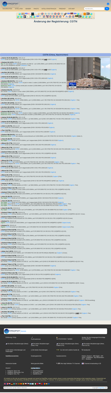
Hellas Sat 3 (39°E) (7, 179)
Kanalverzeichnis (61, 356)
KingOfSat (101, 387)
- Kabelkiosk (89, 357)
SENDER (28, 8)
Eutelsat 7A (5, 221)
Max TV (3, 64)
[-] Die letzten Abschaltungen (39, 350)
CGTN (3, 59)
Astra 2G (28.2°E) (7, 139)
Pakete (84, 356)
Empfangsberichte (36, 356)
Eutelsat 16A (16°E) (8, 62)
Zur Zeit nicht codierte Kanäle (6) (67, 350)
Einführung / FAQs (11, 337)
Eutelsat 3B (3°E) (7, 90)
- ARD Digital (96, 356)
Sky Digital (4, 140)
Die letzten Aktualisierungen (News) (17, 343)
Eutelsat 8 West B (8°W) (9, 94)
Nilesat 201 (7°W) (7, 143)
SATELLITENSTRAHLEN (49, 8)
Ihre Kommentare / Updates (64, 338)
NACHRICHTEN (7, 8)
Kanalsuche (86, 350)
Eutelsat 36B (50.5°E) (8, 81)
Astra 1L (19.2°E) (7, 126)
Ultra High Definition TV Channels (68, 363)
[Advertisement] (55, 38)
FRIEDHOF (62, 8)
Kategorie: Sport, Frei (13, 371)
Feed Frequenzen (38, 371)
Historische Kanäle (11, 363)
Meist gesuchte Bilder (37, 363)
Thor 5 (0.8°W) (6, 130)
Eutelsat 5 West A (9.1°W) (9, 152)
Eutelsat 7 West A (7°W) (9, 264)
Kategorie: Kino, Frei (13, 374)
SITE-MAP (71, 8)
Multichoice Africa (6, 82)
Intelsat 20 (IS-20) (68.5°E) (10, 58)
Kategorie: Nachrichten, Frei (15, 372)
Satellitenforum (37, 374)
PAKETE (36, 8)
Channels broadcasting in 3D (91, 363)
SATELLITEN (19, 8)
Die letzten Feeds (38, 372)
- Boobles (88, 359)
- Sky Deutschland (98, 357)
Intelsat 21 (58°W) (7, 166)
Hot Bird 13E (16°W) (8, 72)
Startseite (15, 331)
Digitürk (3, 222)
